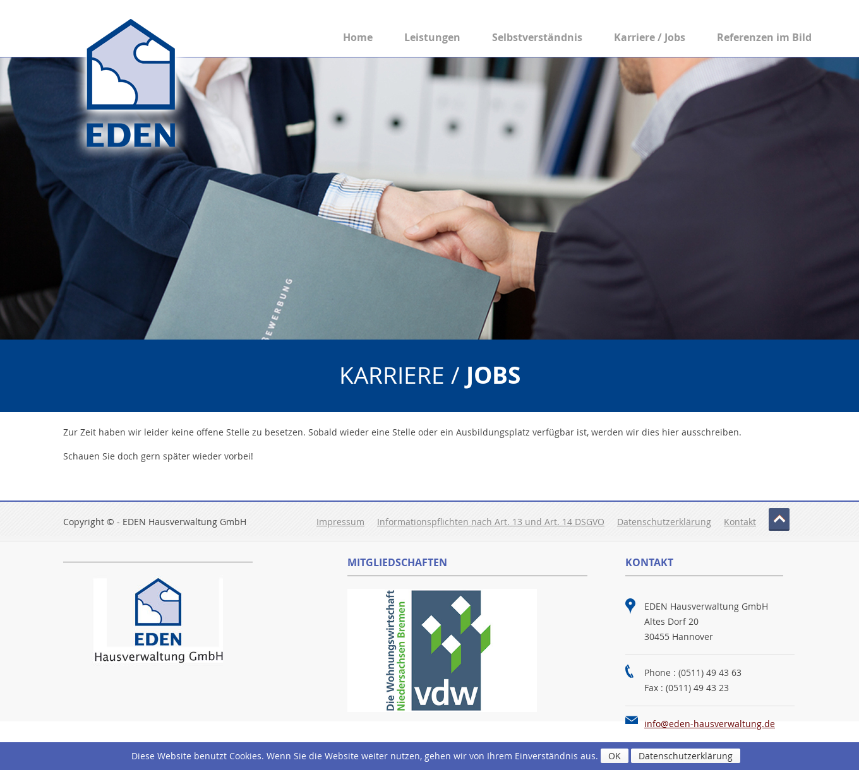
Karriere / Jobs (649, 37)
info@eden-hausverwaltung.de (709, 724)
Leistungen (432, 37)
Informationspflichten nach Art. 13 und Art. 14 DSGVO (490, 522)
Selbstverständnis (537, 37)
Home (358, 37)
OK (614, 756)
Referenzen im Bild (764, 37)
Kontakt (740, 522)
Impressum (340, 522)
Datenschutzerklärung (664, 522)
